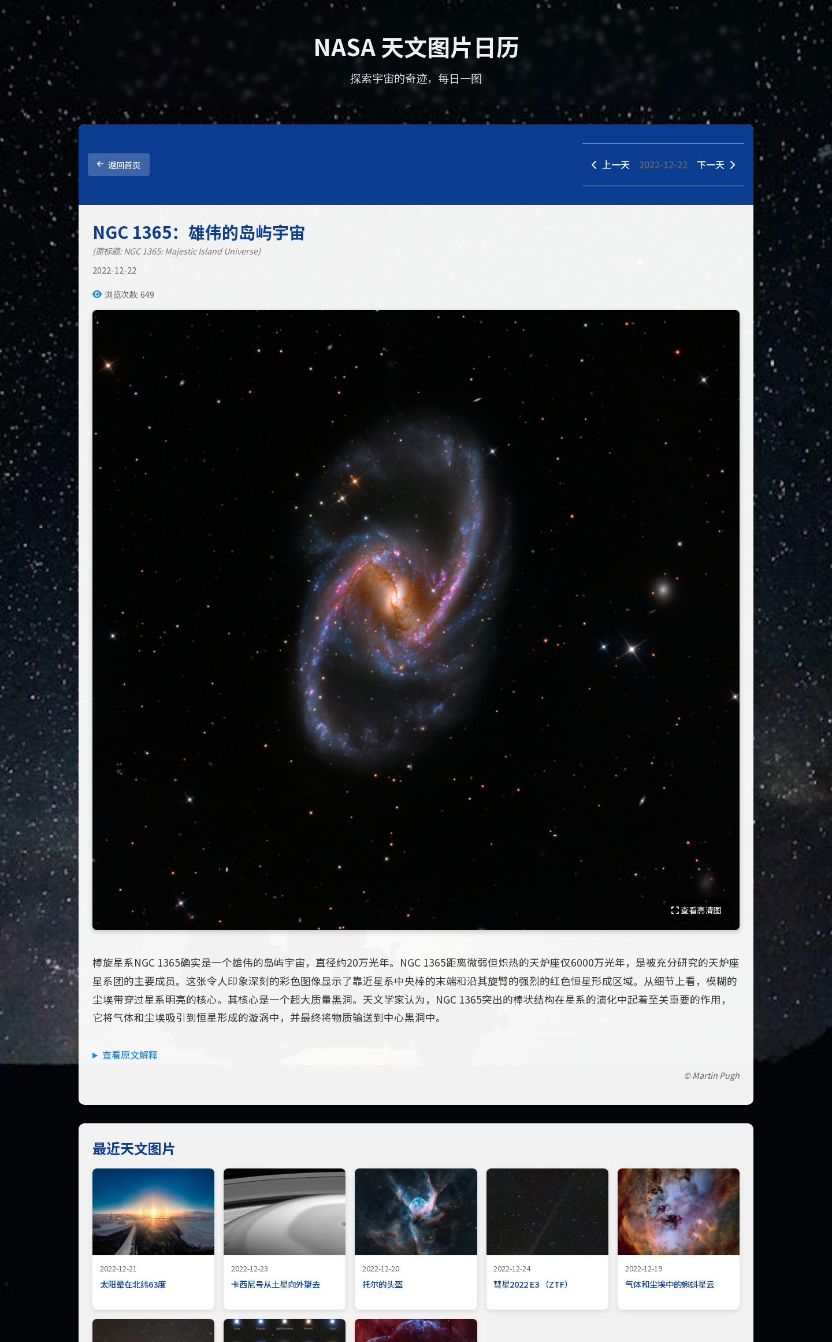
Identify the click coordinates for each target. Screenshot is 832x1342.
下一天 (716, 164)
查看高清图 (696, 910)
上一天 (611, 164)
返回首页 (118, 164)
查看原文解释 (130, 1054)
